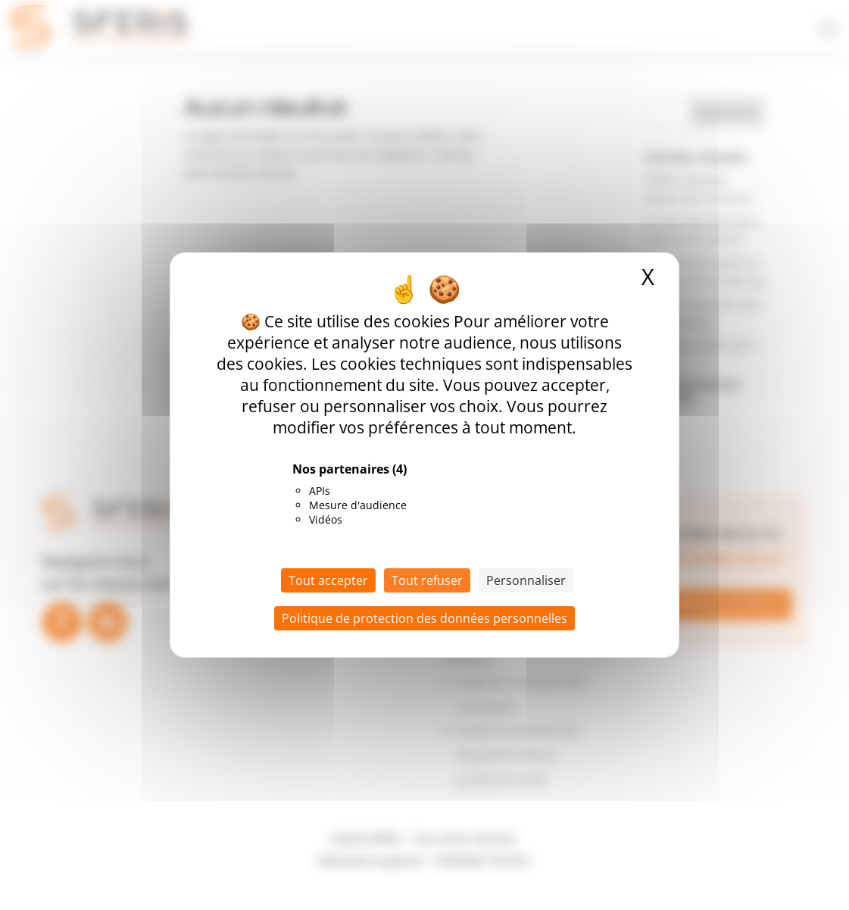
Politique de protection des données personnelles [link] (424, 618)
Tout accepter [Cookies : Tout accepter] (328, 580)
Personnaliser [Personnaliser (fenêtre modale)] (526, 580)
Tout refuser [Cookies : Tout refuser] (427, 580)
